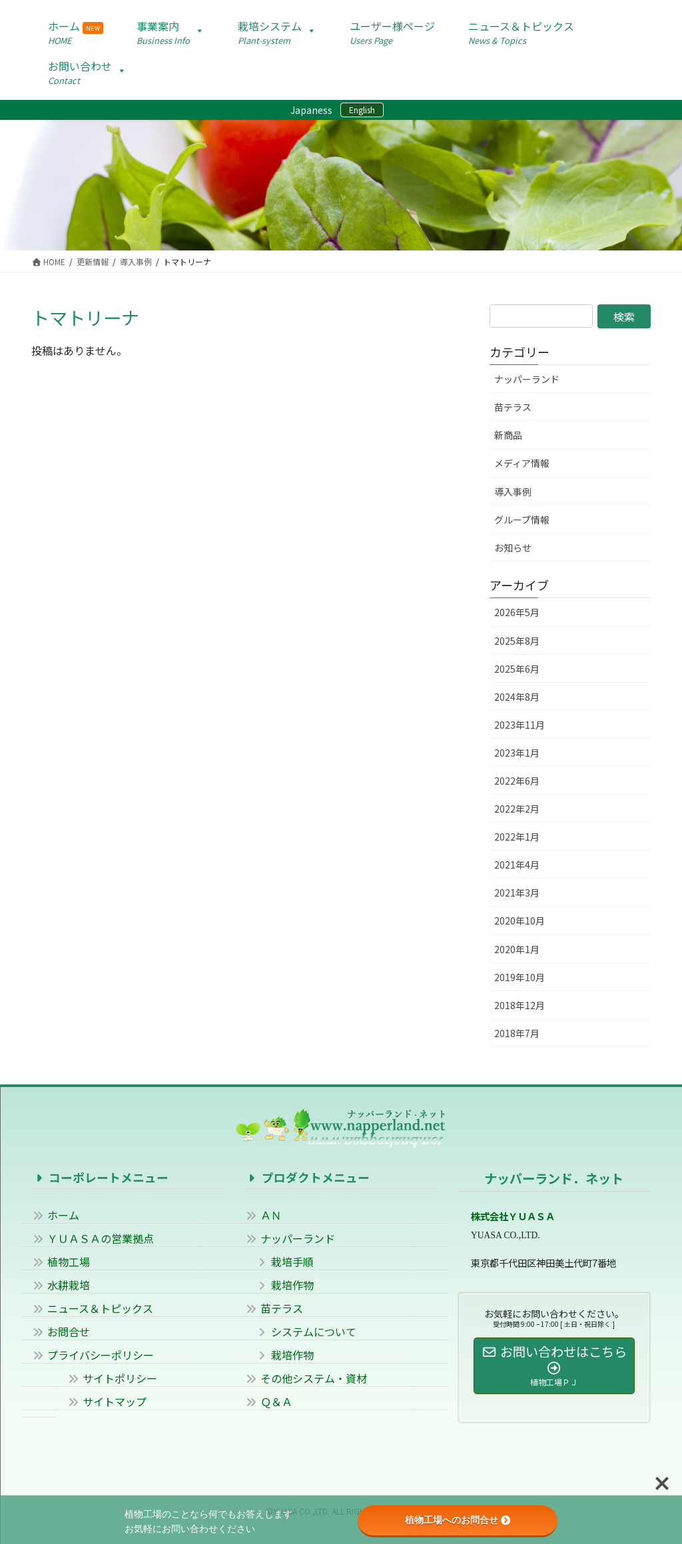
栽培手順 (279, 1262)
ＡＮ (263, 1215)
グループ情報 (521, 519)
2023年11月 (519, 724)
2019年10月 (519, 977)
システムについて (300, 1332)
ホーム (55, 1215)
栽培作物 (279, 1285)
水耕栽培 (60, 1285)
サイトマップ (107, 1401)
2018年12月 (519, 1005)
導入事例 (512, 491)
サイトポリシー (112, 1378)
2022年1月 (516, 836)
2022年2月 (516, 808)
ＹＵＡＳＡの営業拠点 (92, 1238)
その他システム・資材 (305, 1378)
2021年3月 (516, 892)
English (362, 109)
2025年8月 (516, 640)
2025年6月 (516, 668)
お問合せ (60, 1332)
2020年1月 (516, 949)
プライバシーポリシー (92, 1355)
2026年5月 (516, 612)
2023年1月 (516, 752)
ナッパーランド (526, 379)
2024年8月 (516, 696)
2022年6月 (516, 780)
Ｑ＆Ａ (268, 1401)
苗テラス (512, 407)
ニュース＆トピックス (92, 1308)
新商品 (508, 435)
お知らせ (512, 547)
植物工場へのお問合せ (457, 1520)
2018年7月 (516, 1033)
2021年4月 (516, 864)
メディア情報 (521, 463)
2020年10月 (519, 920)
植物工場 (60, 1262)
